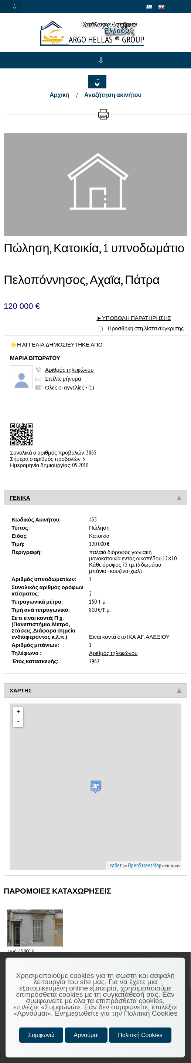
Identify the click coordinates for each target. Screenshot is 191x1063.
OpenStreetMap (144, 865)
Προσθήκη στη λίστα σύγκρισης (146, 328)
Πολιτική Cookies (140, 1035)
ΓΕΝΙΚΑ (20, 497)
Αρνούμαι (86, 1035)
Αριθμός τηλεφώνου (69, 369)
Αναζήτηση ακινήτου (112, 94)
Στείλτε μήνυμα (63, 378)
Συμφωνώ (41, 1035)
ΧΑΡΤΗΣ (21, 690)
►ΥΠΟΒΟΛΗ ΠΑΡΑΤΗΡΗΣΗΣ (133, 317)
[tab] (95, 497)
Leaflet (115, 865)
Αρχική (59, 94)
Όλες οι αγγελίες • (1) (69, 387)
